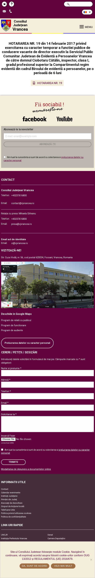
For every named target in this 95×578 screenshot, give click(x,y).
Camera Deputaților (56, 538)
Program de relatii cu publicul (16, 320)
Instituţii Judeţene (9, 496)
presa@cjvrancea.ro (21, 224)
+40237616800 (19, 195)
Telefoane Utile (8, 510)
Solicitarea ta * (9, 414)
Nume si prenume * (11, 368)
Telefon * (6, 391)
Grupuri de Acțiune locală (12, 506)
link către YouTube (65, 119)
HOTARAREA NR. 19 (49, 83)
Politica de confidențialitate (13, 517)
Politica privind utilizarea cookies (16, 513)
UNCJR (4, 535)
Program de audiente (12, 330)
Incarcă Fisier (8, 435)
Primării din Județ (9, 499)
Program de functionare (13, 325)
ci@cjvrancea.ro (19, 243)
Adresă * (5, 379)
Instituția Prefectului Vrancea (14, 538)
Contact (4, 489)
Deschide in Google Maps (16, 313)
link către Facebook (34, 119)
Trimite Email (5, 11)
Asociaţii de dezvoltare (11, 503)
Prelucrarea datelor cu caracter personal (27, 343)
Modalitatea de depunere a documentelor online (26, 469)
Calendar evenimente (10, 492)
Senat (50, 535)
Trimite (13, 462)
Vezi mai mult (63, 566)
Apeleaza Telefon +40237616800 (11, 11)
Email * (4, 402)
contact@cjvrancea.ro (22, 203)
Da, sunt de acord (34, 566)
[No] (91, 559)
